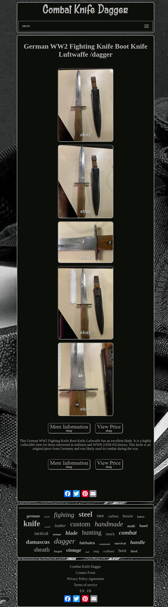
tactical (41, 533)
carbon (113, 516)
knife (31, 523)
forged (58, 551)
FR (89, 591)
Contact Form (85, 573)
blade (72, 533)
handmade (109, 524)
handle (137, 542)
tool (87, 552)
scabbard (108, 551)
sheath (42, 549)
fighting (64, 514)
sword (47, 526)
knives (141, 516)
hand (144, 526)
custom (80, 524)
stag (96, 551)
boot (122, 550)
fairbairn (87, 543)
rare (100, 515)
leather (60, 525)
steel (85, 514)
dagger (64, 541)
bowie (128, 516)
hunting (92, 532)
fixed (134, 551)
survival (120, 543)
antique (57, 534)
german (33, 516)
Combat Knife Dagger (85, 566)
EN (82, 591)
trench (110, 534)
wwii (47, 516)
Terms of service (85, 585)
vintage (73, 550)
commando (104, 544)
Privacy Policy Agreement (85, 579)
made (131, 526)
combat (128, 532)
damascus (38, 542)
